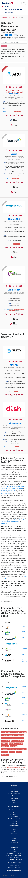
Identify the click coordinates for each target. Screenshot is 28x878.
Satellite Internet (14, 810)
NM (17, 859)
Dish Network (14, 423)
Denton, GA (4, 735)
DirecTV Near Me (14, 825)
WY (20, 863)
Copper (8, 521)
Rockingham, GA (6, 749)
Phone (24, 520)
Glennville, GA (12, 735)
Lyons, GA (13, 740)
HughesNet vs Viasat (14, 793)
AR (9, 854)
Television (4, 523)
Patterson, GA (5, 746)
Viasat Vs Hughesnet (14, 867)
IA (7, 855)
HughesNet (14, 219)
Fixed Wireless (14, 847)
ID (8, 855)
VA (10, 863)
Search (4, 46)
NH (13, 859)
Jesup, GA (21, 738)
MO (15, 857)
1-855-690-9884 (7, 12)
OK (9, 861)
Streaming (14, 823)
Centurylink (14, 821)
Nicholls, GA (5, 743)
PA (13, 861)
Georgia (15, 17)
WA (14, 863)
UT (8, 863)
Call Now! (5, 6)
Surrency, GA (5, 754)
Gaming (14, 802)
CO (14, 854)
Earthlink (14, 845)
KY (14, 855)
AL (7, 854)
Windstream (14, 834)
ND (9, 859)
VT (12, 863)
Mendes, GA (21, 740)
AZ (11, 854)
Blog (14, 789)
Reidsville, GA (13, 746)
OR (11, 861)
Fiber (17, 520)
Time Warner (14, 843)
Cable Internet (14, 816)
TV (14, 831)
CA (12, 854)
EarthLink (8, 486)
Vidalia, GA (19, 752)
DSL (14, 520)
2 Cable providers (11, 767)
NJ (15, 859)
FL (18, 854)
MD (20, 855)
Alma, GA (10, 732)
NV (19, 859)
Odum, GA (11, 743)
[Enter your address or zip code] (14, 42)
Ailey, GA (4, 732)
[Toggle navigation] (24, 3)
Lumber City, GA (6, 740)
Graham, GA (21, 735)
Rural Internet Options (14, 865)
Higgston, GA (14, 738)
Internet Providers (6, 17)
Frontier (14, 840)
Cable (20, 520)
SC (15, 861)
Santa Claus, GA (15, 749)
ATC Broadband (15, 486)
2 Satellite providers (20, 767)
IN (11, 855)
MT (19, 857)
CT (16, 854)
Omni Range (14, 289)
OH (8, 861)
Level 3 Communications (8, 490)
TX (21, 861)
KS (13, 855)
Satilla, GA (23, 749)
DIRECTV (14, 365)
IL (10, 855)
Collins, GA (23, 732)
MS (17, 857)
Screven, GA (5, 752)
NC (7, 859)
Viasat (14, 153)
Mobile (14, 838)
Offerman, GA (19, 743)
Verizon (14, 796)
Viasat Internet (14, 791)
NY (21, 859)
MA (18, 855)
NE (11, 859)
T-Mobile (14, 836)
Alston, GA (16, 732)
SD (17, 861)
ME (8, 857)
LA (16, 855)
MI (10, 857)
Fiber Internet (14, 814)
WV (18, 863)
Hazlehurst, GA (5, 738)
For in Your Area (12, 9)
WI (16, 863)
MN (12, 857)
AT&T (14, 800)
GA (20, 854)
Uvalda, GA (12, 752)
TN (19, 861)
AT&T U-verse (14, 94)
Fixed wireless (15, 521)
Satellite (3, 521)
